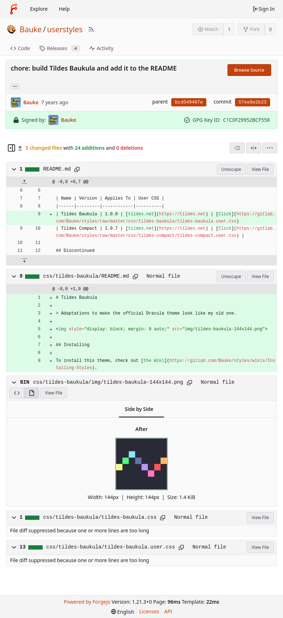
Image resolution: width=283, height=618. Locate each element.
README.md (57, 169)
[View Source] (16, 393)
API (168, 611)
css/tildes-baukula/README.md (86, 276)
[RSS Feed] (91, 29)
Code (20, 48)
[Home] (14, 9)
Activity (101, 48)
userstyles (64, 29)
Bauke (31, 29)
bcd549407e (189, 102)
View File (260, 169)
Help (64, 8)
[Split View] (253, 148)
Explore (39, 8)
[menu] (269, 148)
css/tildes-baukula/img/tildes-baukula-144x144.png (108, 382)
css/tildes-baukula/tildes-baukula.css (100, 517)
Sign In (264, 8)
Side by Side (139, 409)
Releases (59, 48)
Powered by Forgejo (87, 601)
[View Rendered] (31, 393)
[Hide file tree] (11, 148)
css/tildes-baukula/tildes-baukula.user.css (110, 547)
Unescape (231, 169)
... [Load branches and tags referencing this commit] (15, 85)
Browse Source (249, 70)
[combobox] (237, 148)
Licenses (149, 611)
